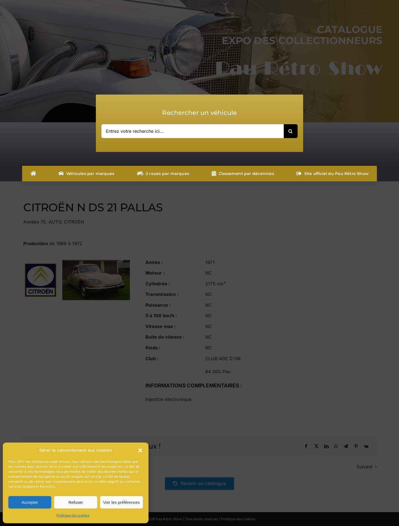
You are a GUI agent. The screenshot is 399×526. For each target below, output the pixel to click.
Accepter (30, 502)
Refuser (75, 502)
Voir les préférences (121, 502)
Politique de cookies (73, 515)
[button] (140, 450)
